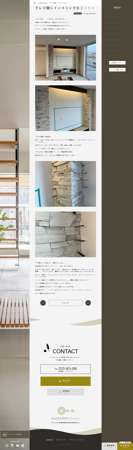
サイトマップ (61, 440)
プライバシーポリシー (77, 440)
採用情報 (50, 440)
